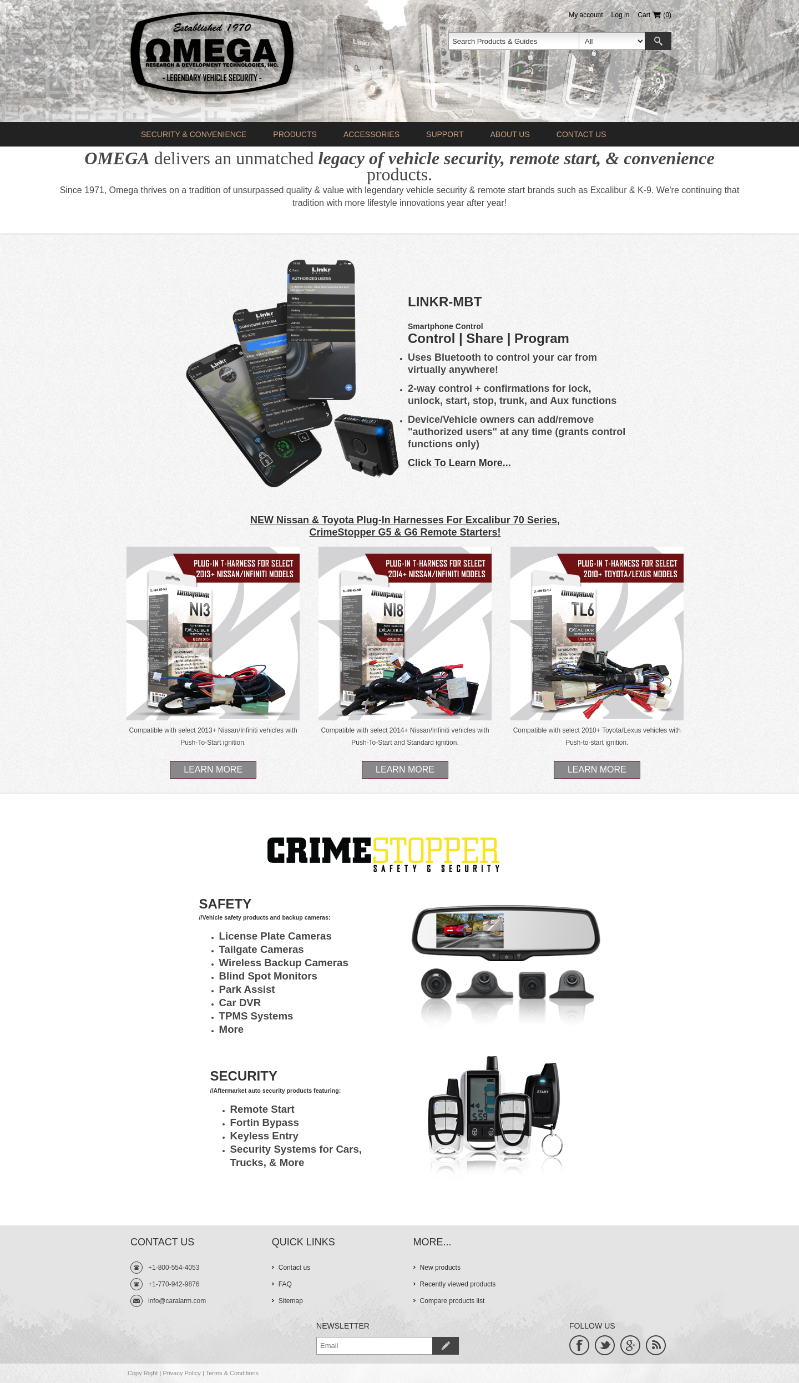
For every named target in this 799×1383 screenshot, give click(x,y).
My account (586, 15)
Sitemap (291, 1301)
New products (440, 1267)
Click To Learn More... (459, 462)
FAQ (285, 1284)
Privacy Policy (181, 1373)
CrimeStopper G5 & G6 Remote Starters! (404, 532)
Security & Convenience (193, 134)
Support (444, 134)
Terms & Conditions (232, 1373)
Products (295, 134)
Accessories (371, 134)
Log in (620, 15)
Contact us (581, 134)
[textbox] (513, 41)
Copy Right (143, 1373)
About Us (509, 134)
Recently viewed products (458, 1284)
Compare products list (452, 1301)
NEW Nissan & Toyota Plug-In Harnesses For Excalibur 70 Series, (405, 520)
